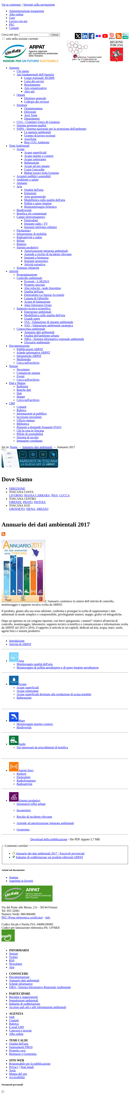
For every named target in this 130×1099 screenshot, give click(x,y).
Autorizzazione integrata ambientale (46, 250)
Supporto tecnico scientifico (34, 308)
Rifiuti (21, 240)
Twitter (13, 957)
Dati (19, 393)
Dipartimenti (32, 118)
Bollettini (22, 386)
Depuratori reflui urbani (31, 804)
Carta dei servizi (34, 81)
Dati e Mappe (17, 383)
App (11, 967)
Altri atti (29, 91)
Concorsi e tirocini (20, 1030)
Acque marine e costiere (38, 155)
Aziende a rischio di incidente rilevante (48, 254)
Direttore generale (35, 98)
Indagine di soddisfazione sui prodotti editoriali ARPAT (49, 857)
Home (13, 447)
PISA (54, 495)
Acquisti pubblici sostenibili (34, 176)
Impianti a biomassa (36, 257)
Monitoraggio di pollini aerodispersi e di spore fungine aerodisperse (58, 667)
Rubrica (21, 410)
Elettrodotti (31, 220)
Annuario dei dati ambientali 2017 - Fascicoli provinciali (50, 853)
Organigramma (33, 108)
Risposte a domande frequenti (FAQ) (39, 427)
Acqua (17, 684)
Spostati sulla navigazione (39, 4)
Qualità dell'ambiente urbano (41, 335)
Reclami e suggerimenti (23, 997)
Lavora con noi (18, 21)
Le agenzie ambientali (37, 132)
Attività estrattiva (34, 264)
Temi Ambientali (19, 145)
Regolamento (32, 84)
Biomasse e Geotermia (22, 1053)
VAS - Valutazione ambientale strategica (48, 325)
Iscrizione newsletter (29, 417)
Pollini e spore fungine (38, 203)
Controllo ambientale (29, 278)
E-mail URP (16, 1027)
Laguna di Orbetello (36, 298)
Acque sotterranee (35, 159)
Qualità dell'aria (33, 189)
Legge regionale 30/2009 (39, 77)
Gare (12, 17)
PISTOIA (40, 502)
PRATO (27, 502)
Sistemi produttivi (27, 247)
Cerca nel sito (10, 34)
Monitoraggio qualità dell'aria (35, 664)
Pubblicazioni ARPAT (30, 349)
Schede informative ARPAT (33, 352)
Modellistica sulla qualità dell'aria (44, 200)
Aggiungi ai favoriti (21, 880)
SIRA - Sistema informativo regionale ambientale (54, 339)
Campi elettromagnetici (31, 217)
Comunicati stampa (28, 372)
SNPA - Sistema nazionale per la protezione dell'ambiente (51, 128)
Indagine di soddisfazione (24, 1003)
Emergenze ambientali (37, 311)
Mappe (21, 396)
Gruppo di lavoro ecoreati (39, 135)
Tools (12, 1070)
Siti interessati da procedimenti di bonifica (42, 747)
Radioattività (24, 784)
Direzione (30, 111)
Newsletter (23, 369)
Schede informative (21, 983)
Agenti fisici (21, 770)
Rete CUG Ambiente (36, 142)
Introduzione (17, 640)
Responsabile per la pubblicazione (29, 1063)
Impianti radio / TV (36, 223)
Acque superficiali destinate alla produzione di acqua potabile (54, 694)
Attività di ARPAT (20, 644)
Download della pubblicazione (48, 839)
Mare (17, 720)
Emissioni (30, 193)
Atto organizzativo (35, 88)
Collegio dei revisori (36, 101)
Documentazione (19, 345)
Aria (19, 186)
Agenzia (14, 67)
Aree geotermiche (35, 196)
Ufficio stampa (26, 420)
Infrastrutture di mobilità (31, 233)
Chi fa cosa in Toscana (30, 430)
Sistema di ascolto (28, 437)
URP (12, 403)
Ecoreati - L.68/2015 (36, 281)
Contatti (14, 28)
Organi (21, 94)
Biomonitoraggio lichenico (40, 206)
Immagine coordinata (29, 440)
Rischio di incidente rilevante (34, 816)
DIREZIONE (17, 488)
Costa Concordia (34, 169)
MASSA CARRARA (37, 495)
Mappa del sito (18, 1073)
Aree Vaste (30, 115)
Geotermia (23, 829)
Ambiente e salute (28, 179)
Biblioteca (23, 423)
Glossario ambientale (37, 342)
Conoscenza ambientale (31, 328)
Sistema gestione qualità (31, 125)
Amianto (22, 183)
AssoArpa (30, 139)
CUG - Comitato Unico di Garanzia (38, 122)
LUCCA (64, 495)
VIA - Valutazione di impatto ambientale (48, 322)
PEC (12, 24)
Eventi (21, 376)
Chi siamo (23, 71)
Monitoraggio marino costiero (35, 724)
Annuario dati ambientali (39, 332)
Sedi (11, 1017)
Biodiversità (24, 210)
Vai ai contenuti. (11, 4)
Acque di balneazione (37, 301)
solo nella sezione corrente (22, 38)
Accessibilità (17, 1077)
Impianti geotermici (36, 261)
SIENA (30, 509)
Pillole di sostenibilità (30, 434)
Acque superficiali (35, 152)
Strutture (22, 105)
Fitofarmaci (24, 230)
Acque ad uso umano (37, 166)
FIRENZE (15, 502)
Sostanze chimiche (28, 267)
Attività (13, 271)
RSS (11, 960)
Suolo (17, 744)
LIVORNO (16, 495)
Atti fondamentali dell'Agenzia (35, 74)
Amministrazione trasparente (26, 11)
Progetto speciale (34, 284)
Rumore (21, 244)
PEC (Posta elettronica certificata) (22, 917)
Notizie (13, 366)
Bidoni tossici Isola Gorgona (41, 172)
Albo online (16, 14)
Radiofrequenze (26, 780)
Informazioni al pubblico (32, 413)
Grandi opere (32, 318)
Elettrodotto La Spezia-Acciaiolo (44, 295)
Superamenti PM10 (20, 1047)
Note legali (27, 1067)
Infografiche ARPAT (29, 356)
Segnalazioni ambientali (23, 1000)
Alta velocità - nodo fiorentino (42, 288)
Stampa (13, 877)
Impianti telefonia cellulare (40, 227)
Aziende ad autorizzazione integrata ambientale (45, 823)
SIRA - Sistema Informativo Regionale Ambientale (40, 987)
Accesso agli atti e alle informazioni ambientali (37, 1007)
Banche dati (24, 389)
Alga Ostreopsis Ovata (38, 305)
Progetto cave (17, 1050)
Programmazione (27, 274)
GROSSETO (17, 509)
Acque (21, 149)
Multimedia (24, 359)
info (47, 917)
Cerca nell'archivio (28, 362)
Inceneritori (24, 810)
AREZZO (42, 509)
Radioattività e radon (29, 237)
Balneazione (31, 162)
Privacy (13, 1067)
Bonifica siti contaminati (31, 213)
